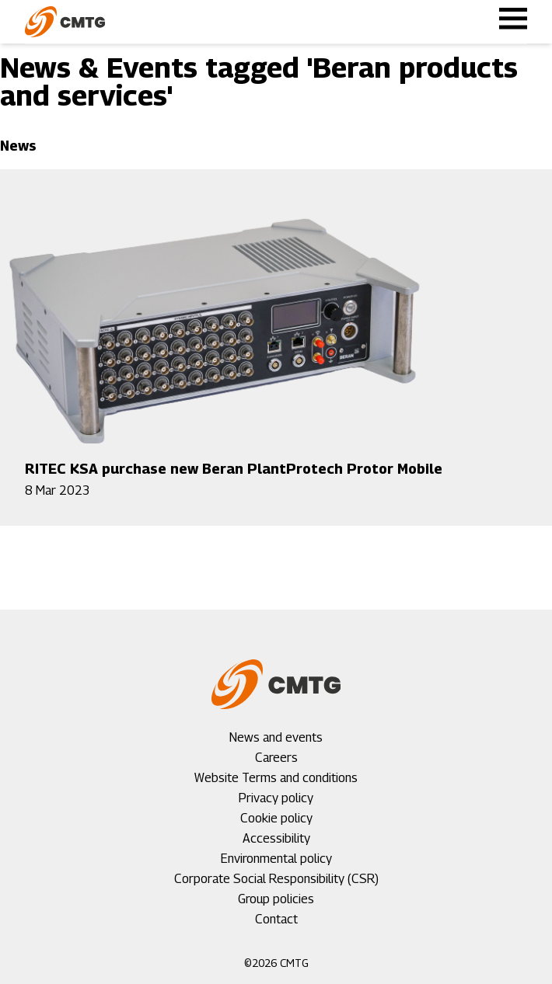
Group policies (276, 899)
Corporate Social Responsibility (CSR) (276, 878)
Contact (276, 919)
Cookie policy (276, 818)
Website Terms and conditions (276, 777)
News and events (276, 737)
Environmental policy (276, 858)
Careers (276, 757)
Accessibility (276, 838)
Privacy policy (276, 798)
